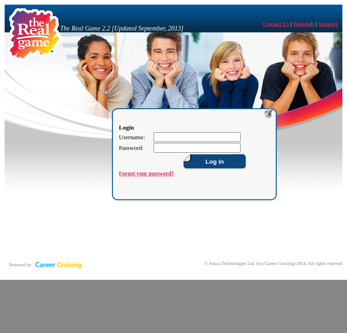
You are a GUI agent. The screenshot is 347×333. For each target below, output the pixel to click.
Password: (131, 147)
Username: (132, 137)
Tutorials (303, 24)
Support (328, 24)
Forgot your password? (146, 173)
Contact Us (276, 24)
